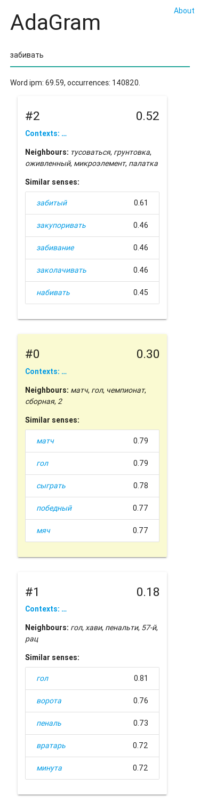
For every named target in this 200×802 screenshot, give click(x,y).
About (184, 10)
